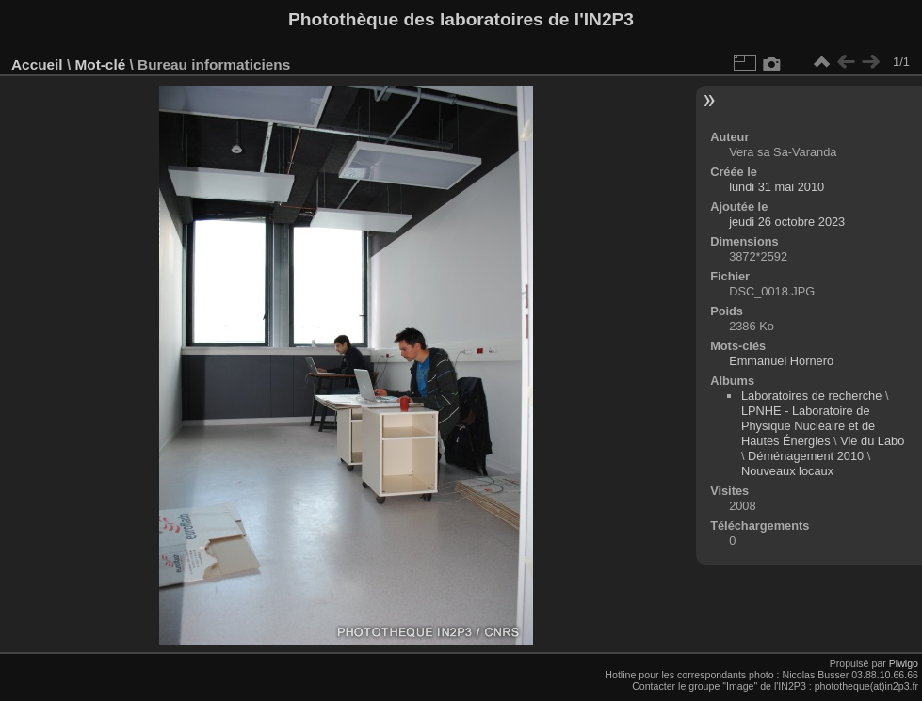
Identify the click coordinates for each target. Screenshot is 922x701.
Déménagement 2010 (806, 456)
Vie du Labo (872, 441)
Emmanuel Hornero (781, 361)
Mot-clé (99, 64)
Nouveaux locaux (787, 471)
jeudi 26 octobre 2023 (787, 222)
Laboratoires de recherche (811, 396)
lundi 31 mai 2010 (776, 187)
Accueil (37, 64)
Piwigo (903, 663)
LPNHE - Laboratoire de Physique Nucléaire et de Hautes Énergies (808, 426)
